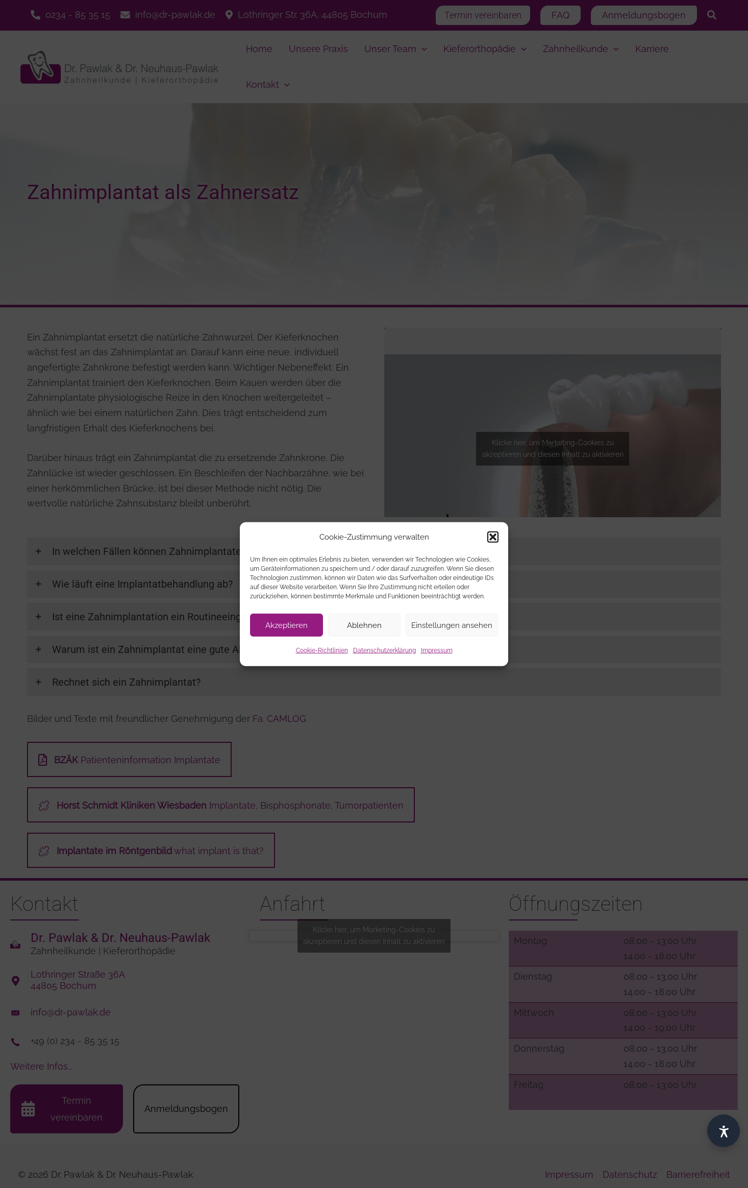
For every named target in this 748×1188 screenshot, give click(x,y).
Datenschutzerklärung (384, 650)
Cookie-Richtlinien (322, 650)
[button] (493, 537)
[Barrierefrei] (723, 1130)
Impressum (437, 650)
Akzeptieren (286, 625)
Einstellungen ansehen (451, 625)
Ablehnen (364, 625)
